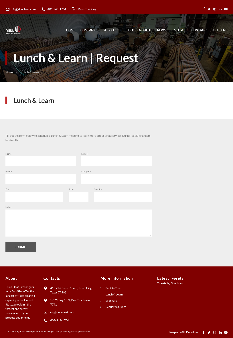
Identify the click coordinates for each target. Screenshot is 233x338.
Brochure (111, 300)
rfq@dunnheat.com (24, 9)
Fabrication (84, 331)
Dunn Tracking (87, 9)
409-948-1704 (57, 9)
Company (87, 29)
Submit (21, 247)
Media (178, 29)
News (161, 29)
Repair (74, 331)
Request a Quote (138, 29)
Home (70, 29)
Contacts (199, 29)
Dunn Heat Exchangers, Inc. (46, 331)
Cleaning (65, 331)
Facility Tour (113, 288)
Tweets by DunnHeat (170, 283)
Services (109, 29)
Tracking (220, 29)
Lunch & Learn (114, 294)
